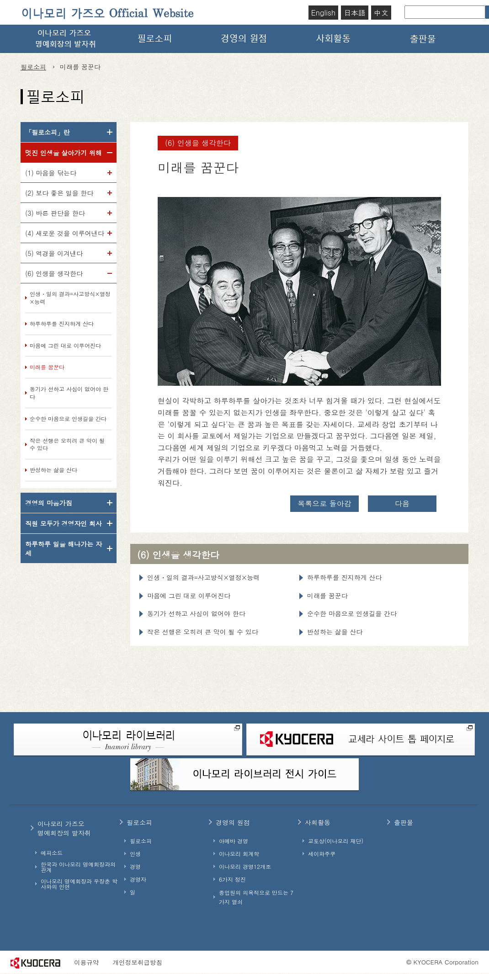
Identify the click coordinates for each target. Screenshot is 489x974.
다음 (402, 503)
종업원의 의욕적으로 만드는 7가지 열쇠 (256, 897)
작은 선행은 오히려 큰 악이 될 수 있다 (67, 444)
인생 (135, 854)
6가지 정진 (232, 879)
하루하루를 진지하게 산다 (62, 323)
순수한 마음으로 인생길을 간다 (68, 418)
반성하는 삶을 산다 (53, 470)
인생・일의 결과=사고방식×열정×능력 (70, 297)
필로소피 (155, 39)
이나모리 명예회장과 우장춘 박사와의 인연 (79, 883)
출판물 (423, 39)
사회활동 (334, 39)
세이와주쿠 (321, 854)
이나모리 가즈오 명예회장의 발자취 (65, 39)
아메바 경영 (233, 841)
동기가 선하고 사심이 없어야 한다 (69, 392)
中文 (381, 12)
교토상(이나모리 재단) (335, 841)
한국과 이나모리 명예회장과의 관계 (78, 867)
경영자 (138, 879)
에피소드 (52, 853)
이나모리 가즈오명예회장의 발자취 (64, 828)
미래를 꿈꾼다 (47, 367)
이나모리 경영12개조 (245, 866)
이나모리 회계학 (239, 854)
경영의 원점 (244, 39)
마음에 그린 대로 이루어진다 (65, 345)
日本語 (355, 12)
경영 (135, 866)
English (323, 12)
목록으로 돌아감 (324, 503)
